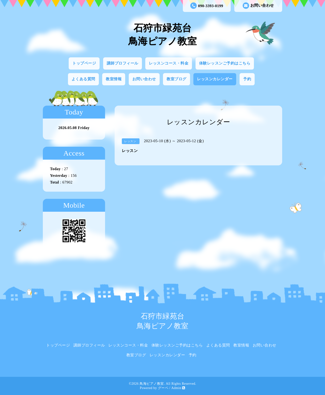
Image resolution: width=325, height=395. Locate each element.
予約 (247, 79)
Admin (176, 388)
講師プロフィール (122, 63)
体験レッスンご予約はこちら (225, 63)
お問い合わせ (258, 5)
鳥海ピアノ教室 (152, 383)
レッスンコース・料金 (168, 63)
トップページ (84, 63)
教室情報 (114, 79)
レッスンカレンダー (215, 79)
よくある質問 (83, 79)
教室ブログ (176, 79)
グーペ (163, 388)
